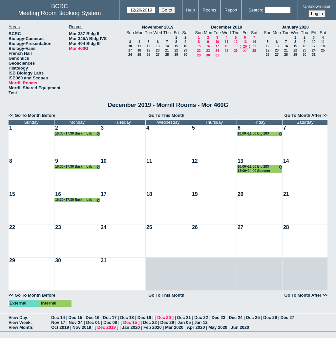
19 (148, 50)
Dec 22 (201, 317)
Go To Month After (303, 115)
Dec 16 (92, 317)
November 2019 (158, 27)
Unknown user (316, 6)
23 (185, 50)
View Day (18, 317)
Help (190, 10)
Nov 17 (58, 322)
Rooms (209, 10)
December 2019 (226, 27)
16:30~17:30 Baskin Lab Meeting (77, 134)
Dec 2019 (106, 327)
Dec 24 (235, 317)
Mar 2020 (174, 327)
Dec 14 (58, 317)
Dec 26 (270, 317)
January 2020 (295, 27)
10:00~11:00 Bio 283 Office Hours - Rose (260, 134)
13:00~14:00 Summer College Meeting (254, 171)
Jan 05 (184, 322)
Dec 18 (127, 317)
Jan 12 (200, 322)
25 (139, 54)
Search (255, 10)
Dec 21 (184, 317)
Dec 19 (144, 317)
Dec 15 (75, 317)
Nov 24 (76, 322)
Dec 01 (93, 322)
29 (176, 54)
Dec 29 (167, 322)
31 (217, 55)
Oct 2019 (60, 327)
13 (157, 46)
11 (139, 46)
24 (130, 54)
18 (139, 50)
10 (130, 46)
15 (176, 46)
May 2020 (217, 327)
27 (157, 54)
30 (185, 54)
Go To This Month (166, 115)
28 (167, 54)
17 (130, 50)
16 (185, 46)
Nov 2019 (82, 327)
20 (157, 50)
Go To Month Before (35, 115)
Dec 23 (218, 317)
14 (167, 46)
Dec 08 (110, 322)
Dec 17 (110, 317)
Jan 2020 (131, 327)
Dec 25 (253, 317)
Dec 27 (287, 317)
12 (148, 46)
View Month (20, 327)
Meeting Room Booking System (59, 13)
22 (176, 50)
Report (230, 10)
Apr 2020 (196, 327)
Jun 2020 (240, 327)
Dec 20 (164, 317)
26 (148, 54)
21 (167, 50)
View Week (20, 322)
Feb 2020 (152, 327)
